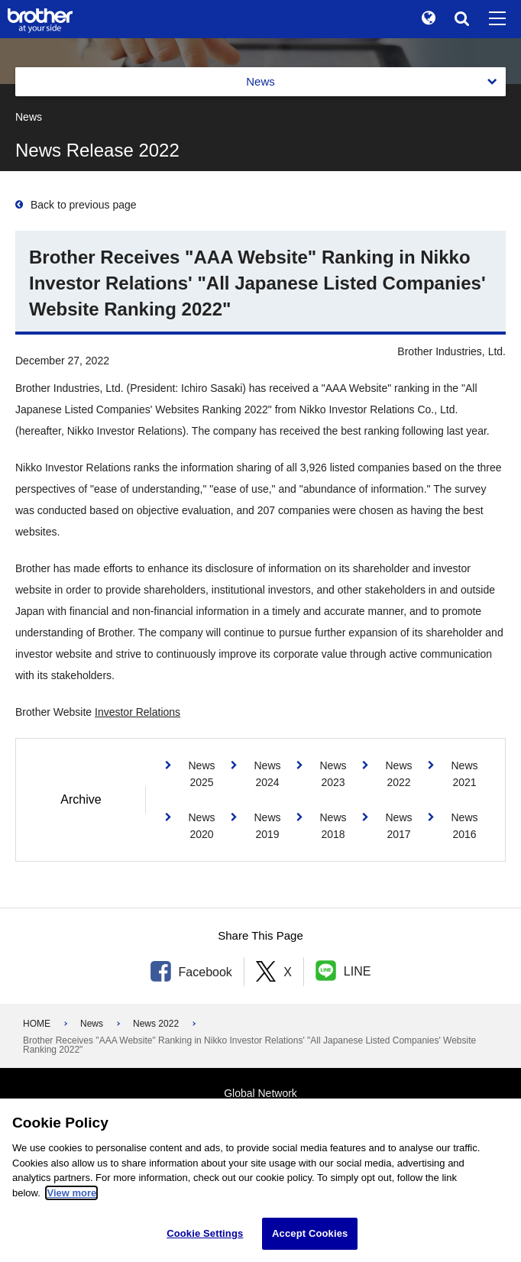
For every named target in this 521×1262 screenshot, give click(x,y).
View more (71, 1193)
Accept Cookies (310, 1233)
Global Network (260, 1093)
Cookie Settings (205, 1233)
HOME (36, 1023)
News (91, 1023)
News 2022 (156, 1023)
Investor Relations (137, 712)
